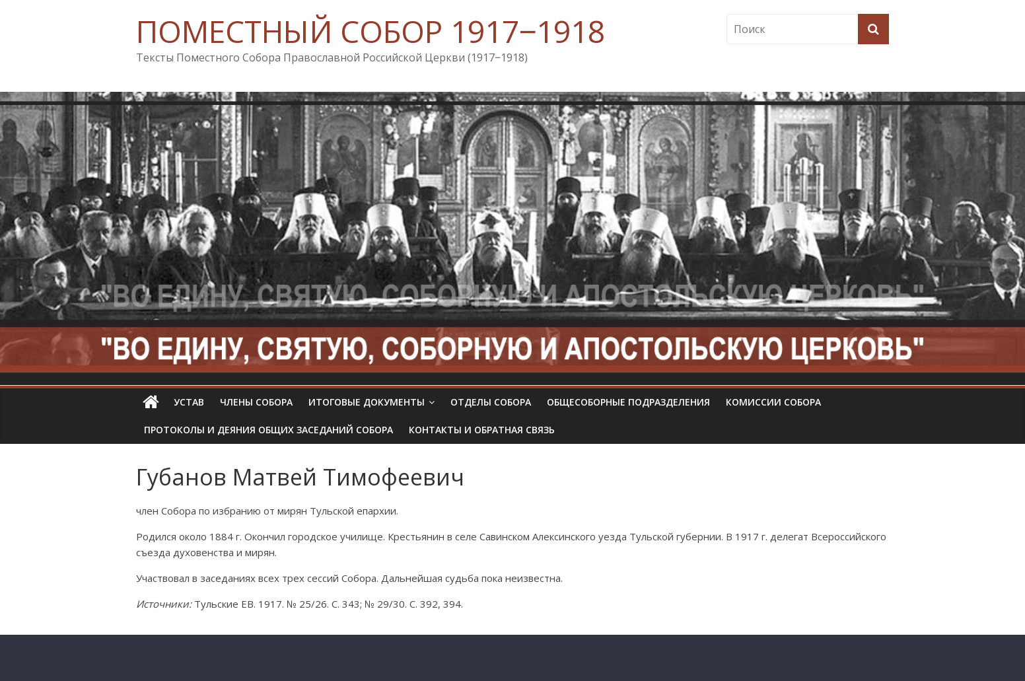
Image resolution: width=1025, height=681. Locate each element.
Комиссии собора (773, 402)
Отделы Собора (490, 402)
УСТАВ (189, 402)
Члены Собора (256, 402)
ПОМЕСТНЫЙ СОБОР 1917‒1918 (370, 31)
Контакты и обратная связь (482, 429)
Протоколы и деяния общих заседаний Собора (268, 429)
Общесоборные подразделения (628, 402)
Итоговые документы (366, 402)
